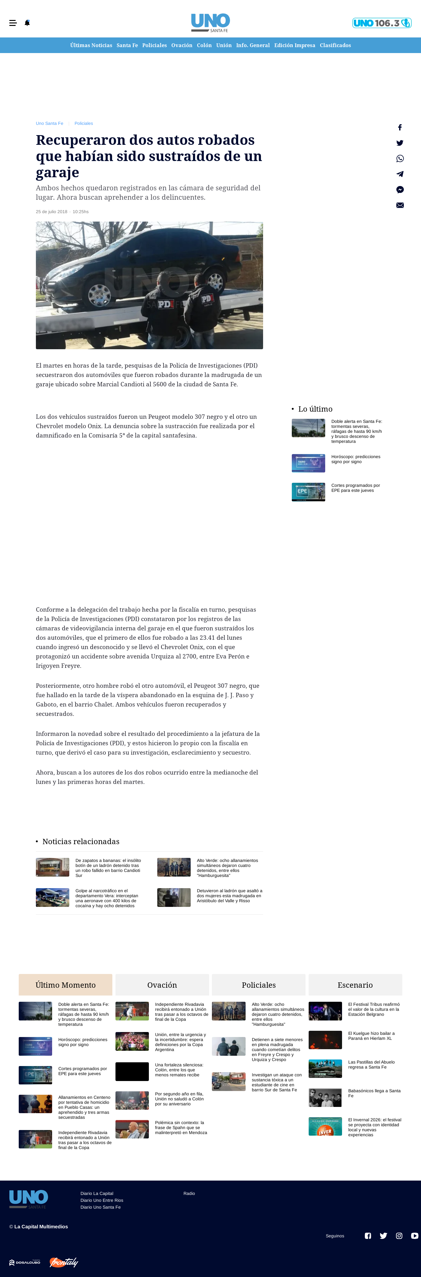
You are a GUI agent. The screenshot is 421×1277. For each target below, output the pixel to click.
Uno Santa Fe (49, 123)
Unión (224, 45)
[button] (13, 23)
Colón (204, 45)
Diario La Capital (97, 1193)
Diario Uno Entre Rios (102, 1200)
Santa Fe (127, 45)
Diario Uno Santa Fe (101, 1207)
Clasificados (335, 45)
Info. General (253, 45)
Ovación (182, 45)
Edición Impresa (295, 45)
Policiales (154, 45)
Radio (189, 1193)
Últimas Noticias (91, 45)
